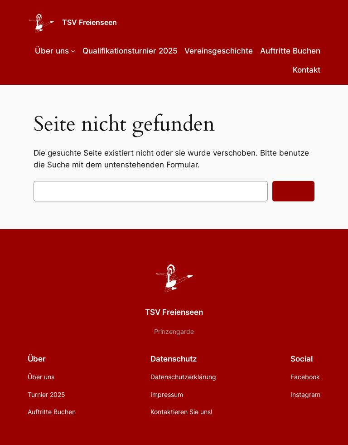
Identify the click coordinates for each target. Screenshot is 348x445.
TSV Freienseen (89, 22)
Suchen (293, 191)
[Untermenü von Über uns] (73, 51)
